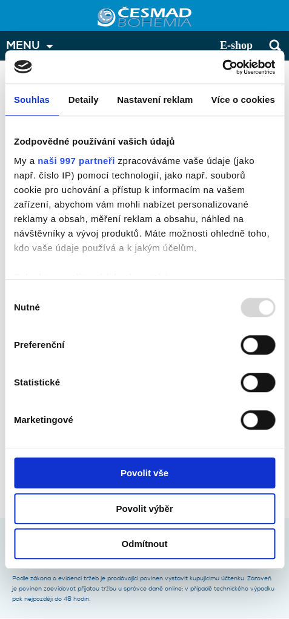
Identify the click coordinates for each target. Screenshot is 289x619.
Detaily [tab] (83, 99)
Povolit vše (144, 473)
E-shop (236, 45)
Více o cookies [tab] (243, 99)
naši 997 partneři (76, 161)
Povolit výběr (144, 508)
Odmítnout (145, 544)
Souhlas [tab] (32, 99)
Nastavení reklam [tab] (155, 99)
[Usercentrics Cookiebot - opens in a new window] (222, 67)
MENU (23, 46)
